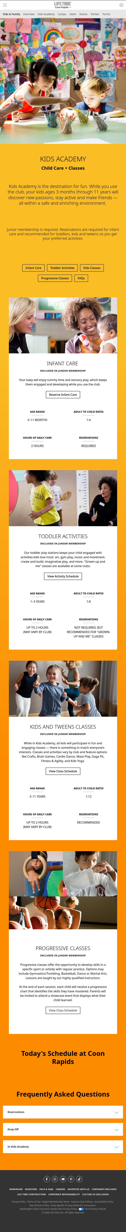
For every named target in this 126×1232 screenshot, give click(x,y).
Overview (28, 14)
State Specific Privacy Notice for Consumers (73, 1205)
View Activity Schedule (63, 576)
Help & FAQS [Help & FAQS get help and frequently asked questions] (47, 1189)
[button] (63, 5)
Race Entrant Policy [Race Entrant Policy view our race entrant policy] (39, 1205)
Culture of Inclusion (95, 1194)
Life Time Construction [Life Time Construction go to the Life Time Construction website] (31, 1194)
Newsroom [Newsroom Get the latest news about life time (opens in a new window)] (16, 1189)
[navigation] (5, 5)
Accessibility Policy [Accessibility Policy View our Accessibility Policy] (103, 1201)
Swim (73, 14)
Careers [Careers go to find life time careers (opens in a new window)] (60, 1189)
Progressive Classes (55, 278)
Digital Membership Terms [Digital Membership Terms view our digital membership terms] (56, 1201)
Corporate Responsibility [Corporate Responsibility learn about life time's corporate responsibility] (64, 1194)
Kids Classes (91, 268)
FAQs (81, 278)
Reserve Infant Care (63, 395)
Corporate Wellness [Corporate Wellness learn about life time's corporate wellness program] (104, 1189)
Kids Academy (46, 14)
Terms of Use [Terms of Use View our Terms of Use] (34, 1201)
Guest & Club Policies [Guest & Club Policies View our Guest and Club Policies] (82, 1201)
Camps (62, 14)
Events (83, 14)
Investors (31, 1189)
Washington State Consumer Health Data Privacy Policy (48, 1208)
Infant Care (33, 268)
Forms (106, 14)
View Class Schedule (63, 771)
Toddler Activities (62, 268)
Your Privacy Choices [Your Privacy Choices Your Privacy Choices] (92, 1208)
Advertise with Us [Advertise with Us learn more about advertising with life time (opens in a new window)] (78, 1189)
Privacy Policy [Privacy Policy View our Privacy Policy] (19, 1201)
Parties (95, 14)
